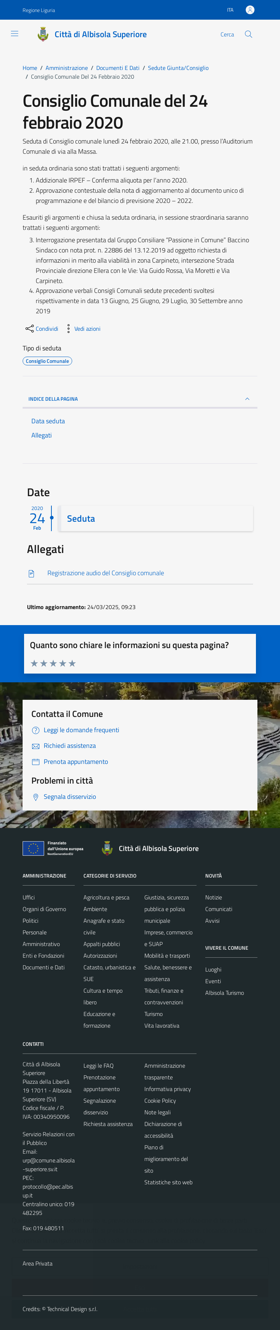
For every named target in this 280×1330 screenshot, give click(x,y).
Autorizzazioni (100, 955)
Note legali (157, 1112)
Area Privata (37, 1263)
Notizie (213, 897)
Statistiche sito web (168, 1182)
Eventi (213, 981)
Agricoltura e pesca (106, 897)
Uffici (29, 897)
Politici (30, 920)
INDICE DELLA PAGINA (140, 399)
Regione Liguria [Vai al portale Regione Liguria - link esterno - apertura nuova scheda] (39, 10)
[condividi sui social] (41, 328)
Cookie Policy (160, 1100)
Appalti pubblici (101, 943)
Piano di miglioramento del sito (166, 1159)
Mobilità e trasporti (167, 955)
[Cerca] (248, 34)
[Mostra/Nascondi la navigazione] (14, 33)
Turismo (153, 1013)
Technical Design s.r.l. (72, 1309)
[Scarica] (140, 573)
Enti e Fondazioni (43, 955)
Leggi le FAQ (98, 1065)
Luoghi (213, 969)
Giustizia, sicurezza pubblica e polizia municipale (166, 909)
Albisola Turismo (224, 992)
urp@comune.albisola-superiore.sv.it (49, 1164)
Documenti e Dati (44, 967)
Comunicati (218, 909)
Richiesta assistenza (108, 1123)
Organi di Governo (44, 909)
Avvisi (212, 920)
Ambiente (95, 909)
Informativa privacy (167, 1088)
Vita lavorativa (161, 1025)
